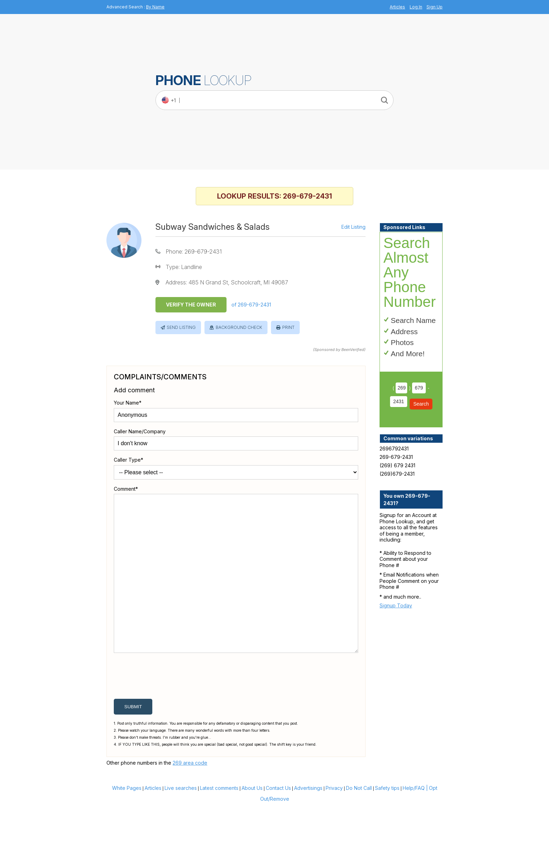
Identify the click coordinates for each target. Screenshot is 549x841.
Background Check (239, 327)
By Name (155, 6)
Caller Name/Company (140, 431)
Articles (397, 6)
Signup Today (396, 605)
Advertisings (308, 822)
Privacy (334, 822)
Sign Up (434, 6)
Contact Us (278, 822)
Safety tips (387, 822)
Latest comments (219, 822)
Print (288, 327)
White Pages (126, 822)
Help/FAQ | (415, 822)
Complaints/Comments (160, 376)
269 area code (190, 796)
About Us (252, 822)
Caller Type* (128, 460)
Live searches (181, 822)
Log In (416, 6)
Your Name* (127, 403)
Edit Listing (353, 227)
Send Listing (181, 327)
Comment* (126, 489)
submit (133, 740)
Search (421, 404)
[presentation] (167, 711)
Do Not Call (359, 822)
